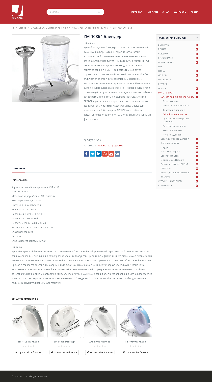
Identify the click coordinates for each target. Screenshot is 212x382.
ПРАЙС (194, 12)
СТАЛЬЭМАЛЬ (165, 186)
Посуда (164, 147)
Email (111, 154)
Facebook (86, 154)
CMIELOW (163, 53)
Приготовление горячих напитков (176, 120)
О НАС (165, 12)
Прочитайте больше (30, 352)
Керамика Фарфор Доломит (175, 139)
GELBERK (162, 75)
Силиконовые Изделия (172, 160)
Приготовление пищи (174, 126)
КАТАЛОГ (136, 12)
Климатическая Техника (176, 105)
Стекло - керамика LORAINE (175, 165)
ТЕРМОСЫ (165, 169)
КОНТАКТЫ (180, 12)
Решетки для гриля (170, 152)
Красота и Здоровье (174, 110)
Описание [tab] (18, 168)
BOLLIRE (162, 49)
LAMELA (162, 88)
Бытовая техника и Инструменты (178, 97)
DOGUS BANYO (166, 57)
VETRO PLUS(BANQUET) (170, 182)
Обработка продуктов (110, 145)
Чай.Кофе (165, 178)
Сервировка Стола (170, 156)
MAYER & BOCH (166, 92)
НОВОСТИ (152, 12)
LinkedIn (99, 154)
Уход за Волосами (172, 130)
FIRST (161, 66)
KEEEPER (162, 84)
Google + (105, 154)
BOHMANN (163, 44)
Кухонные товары (170, 143)
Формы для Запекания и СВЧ (176, 173)
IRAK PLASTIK (164, 79)
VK (117, 154)
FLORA (161, 70)
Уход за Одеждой (172, 134)
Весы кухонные (171, 101)
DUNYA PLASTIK (166, 62)
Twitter (92, 154)
